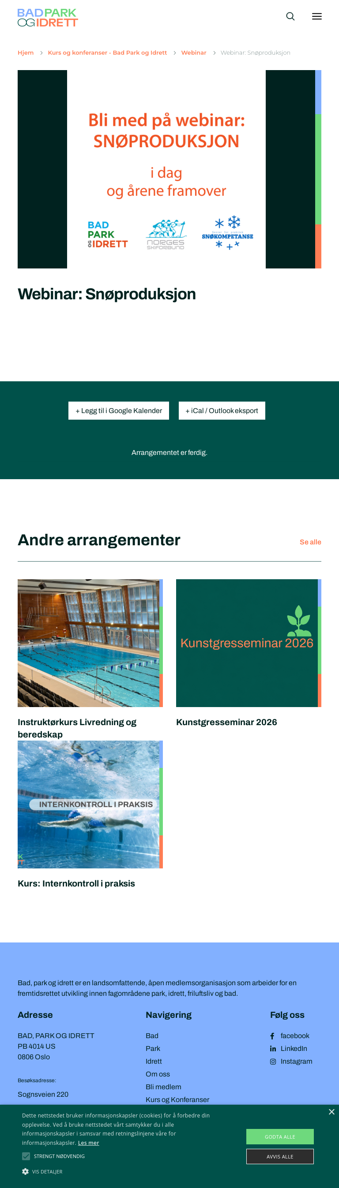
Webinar (193, 52)
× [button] (331, 1112)
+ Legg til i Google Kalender (118, 410)
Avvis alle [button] (280, 1156)
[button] (59, 1156)
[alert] (169, 1146)
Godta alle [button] (280, 1136)
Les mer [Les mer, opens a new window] (88, 1143)
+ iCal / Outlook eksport (222, 410)
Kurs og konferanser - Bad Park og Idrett (107, 52)
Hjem (26, 52)
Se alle (310, 542)
